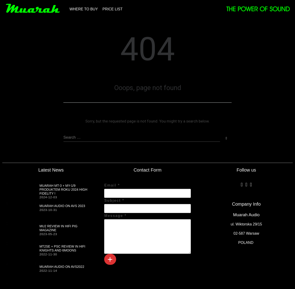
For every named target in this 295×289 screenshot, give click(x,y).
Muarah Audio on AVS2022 (61, 267)
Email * (112, 185)
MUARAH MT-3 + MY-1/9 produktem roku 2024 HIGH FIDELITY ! (63, 189)
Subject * (114, 200)
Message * (115, 216)
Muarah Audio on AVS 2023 (62, 206)
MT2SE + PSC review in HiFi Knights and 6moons (62, 248)
